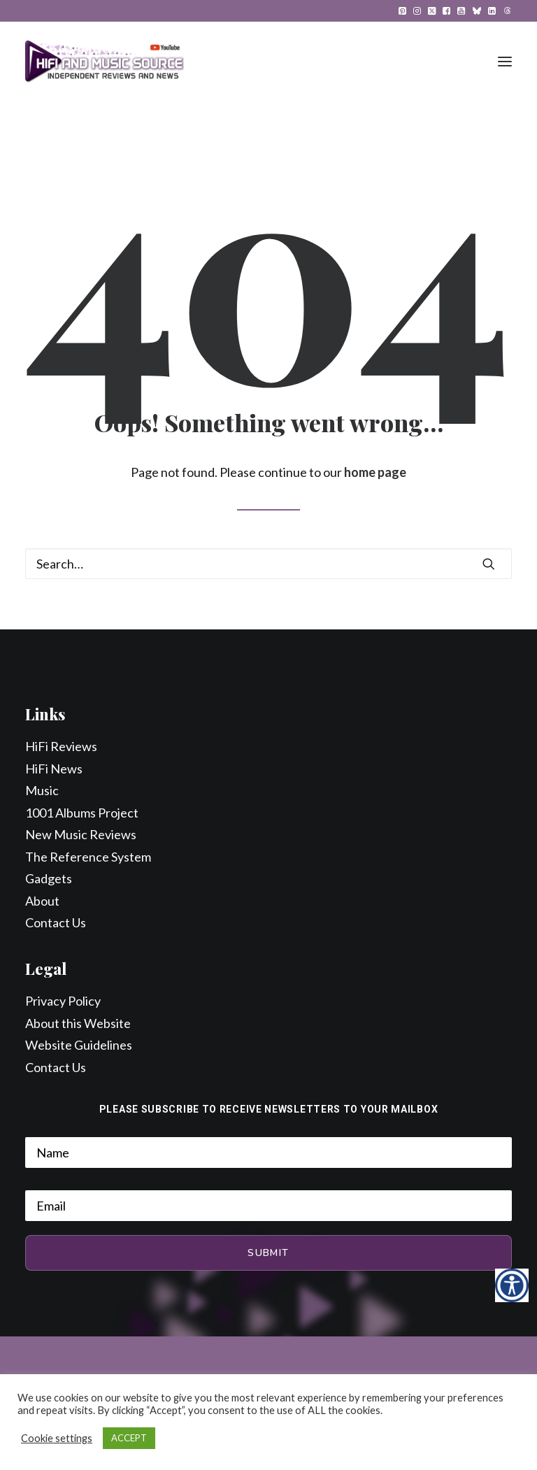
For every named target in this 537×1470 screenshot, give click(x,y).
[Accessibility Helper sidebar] (512, 1285)
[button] (402, 11)
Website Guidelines (78, 1044)
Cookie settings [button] (56, 1438)
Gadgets (48, 878)
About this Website (78, 1023)
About (42, 900)
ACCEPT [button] (129, 1437)
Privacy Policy (63, 1000)
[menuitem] (402, 11)
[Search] (268, 563)
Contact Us (55, 922)
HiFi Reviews (61, 746)
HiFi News (54, 768)
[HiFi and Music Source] (104, 62)
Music (42, 790)
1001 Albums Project (81, 812)
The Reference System (88, 856)
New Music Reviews (80, 834)
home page (375, 472)
